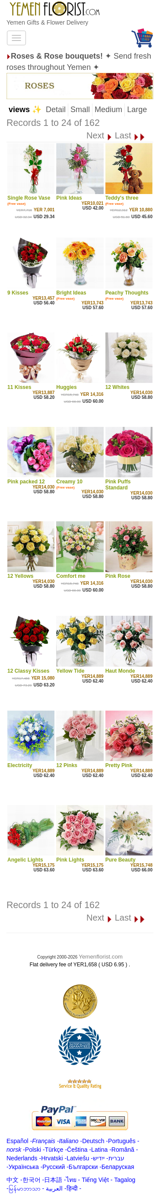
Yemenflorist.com (101, 956)
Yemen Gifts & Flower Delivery (47, 22)
